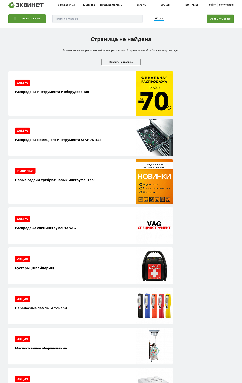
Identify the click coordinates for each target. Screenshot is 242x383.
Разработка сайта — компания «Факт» (209, 352)
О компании (52, 309)
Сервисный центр (23, 319)
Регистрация (226, 4)
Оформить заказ (220, 18)
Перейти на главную (121, 62)
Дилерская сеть (54, 325)
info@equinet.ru (220, 310)
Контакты (191, 5)
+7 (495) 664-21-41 (219, 314)
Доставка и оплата (24, 335)
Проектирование (111, 5)
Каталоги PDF (52, 319)
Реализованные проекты (27, 309)
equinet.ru (84, 350)
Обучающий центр (24, 325)
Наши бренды (21, 330)
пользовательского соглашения (93, 370)
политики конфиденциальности (56, 370)
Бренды (165, 5)
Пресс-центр (52, 314)
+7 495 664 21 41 (65, 5)
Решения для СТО (23, 314)
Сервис (141, 5)
